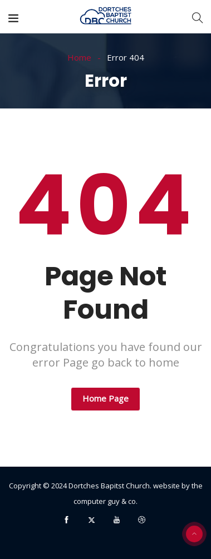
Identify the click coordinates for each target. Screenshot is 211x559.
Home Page (105, 398)
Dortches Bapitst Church (109, 486)
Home (79, 57)
